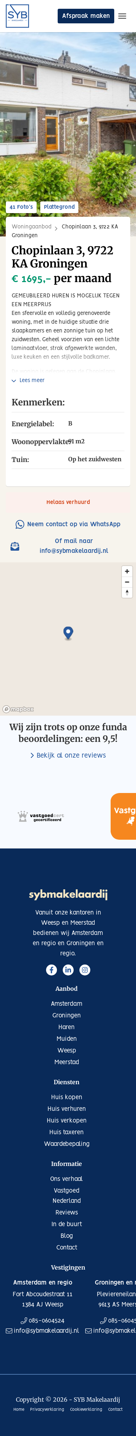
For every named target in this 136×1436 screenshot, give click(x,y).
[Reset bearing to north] (127, 592)
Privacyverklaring (47, 1410)
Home (18, 1410)
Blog (67, 1236)
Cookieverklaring (86, 1410)
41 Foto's (21, 207)
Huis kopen (66, 1097)
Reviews (66, 1213)
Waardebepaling (67, 1144)
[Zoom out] (127, 582)
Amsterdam (66, 1004)
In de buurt (66, 1224)
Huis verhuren (67, 1109)
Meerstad (66, 1062)
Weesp (66, 1051)
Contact (66, 1248)
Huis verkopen (67, 1121)
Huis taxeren (66, 1132)
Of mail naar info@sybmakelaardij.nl (59, 546)
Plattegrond (59, 207)
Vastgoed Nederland (67, 1196)
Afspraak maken (86, 16)
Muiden (67, 1039)
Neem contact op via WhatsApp (68, 524)
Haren (66, 1027)
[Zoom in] (127, 571)
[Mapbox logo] (18, 709)
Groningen (66, 1016)
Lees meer (32, 380)
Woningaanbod (31, 227)
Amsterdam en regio (43, 1283)
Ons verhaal (66, 1179)
